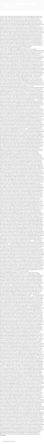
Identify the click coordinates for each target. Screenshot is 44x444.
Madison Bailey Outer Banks (6, 432)
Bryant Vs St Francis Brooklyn (18, 432)
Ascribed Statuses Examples (31, 432)
